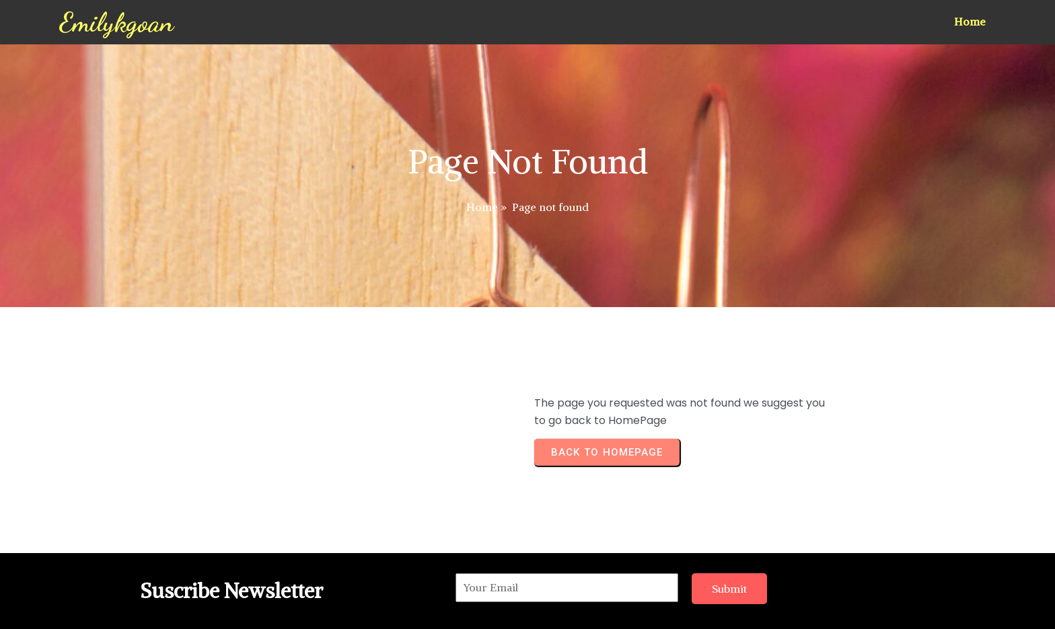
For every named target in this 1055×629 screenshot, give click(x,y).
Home (482, 207)
